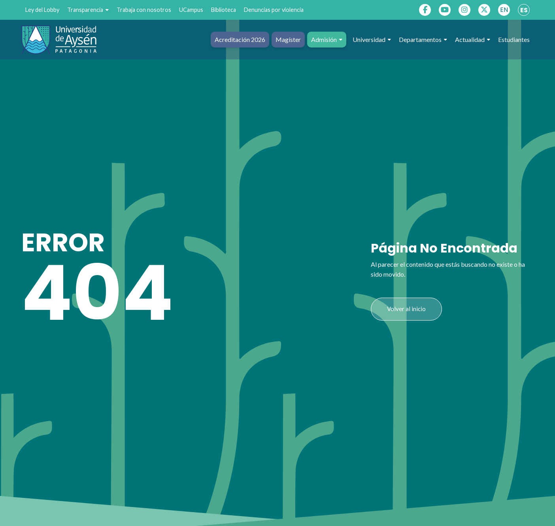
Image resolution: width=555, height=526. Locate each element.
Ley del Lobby (42, 9)
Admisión (326, 39)
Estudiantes (514, 39)
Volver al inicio (406, 308)
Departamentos (423, 39)
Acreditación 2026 (240, 39)
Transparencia (88, 10)
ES (524, 10)
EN (504, 9)
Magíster (288, 39)
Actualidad (472, 39)
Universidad (372, 39)
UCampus (191, 9)
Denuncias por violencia (274, 9)
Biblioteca (223, 9)
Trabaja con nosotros (144, 9)
